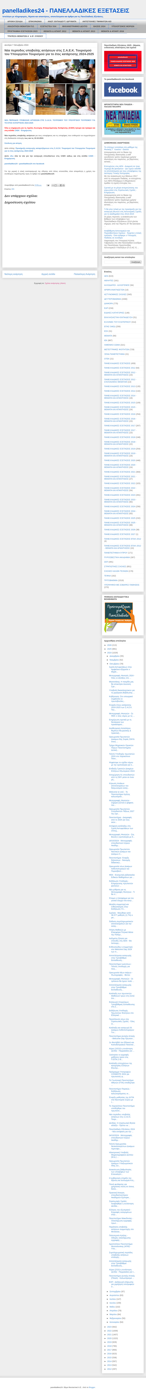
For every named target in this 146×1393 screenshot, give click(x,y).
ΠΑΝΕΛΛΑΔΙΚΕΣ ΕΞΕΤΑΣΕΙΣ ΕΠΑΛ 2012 (122, 539)
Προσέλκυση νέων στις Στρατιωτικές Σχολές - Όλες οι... (122, 1021)
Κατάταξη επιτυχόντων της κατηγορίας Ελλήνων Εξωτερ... (120, 1065)
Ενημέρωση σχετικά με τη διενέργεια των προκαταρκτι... (120, 722)
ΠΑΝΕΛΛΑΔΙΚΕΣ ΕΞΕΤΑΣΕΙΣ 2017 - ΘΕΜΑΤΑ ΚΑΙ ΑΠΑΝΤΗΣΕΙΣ (120, 431)
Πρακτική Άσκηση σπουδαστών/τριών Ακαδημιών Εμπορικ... (119, 1195)
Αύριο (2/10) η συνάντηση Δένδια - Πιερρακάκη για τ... (122, 1271)
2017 (109, 1350)
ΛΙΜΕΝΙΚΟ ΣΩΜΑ (112, 345)
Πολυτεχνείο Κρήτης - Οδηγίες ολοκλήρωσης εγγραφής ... (120, 1237)
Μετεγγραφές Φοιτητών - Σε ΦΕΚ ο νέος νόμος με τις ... (122, 714)
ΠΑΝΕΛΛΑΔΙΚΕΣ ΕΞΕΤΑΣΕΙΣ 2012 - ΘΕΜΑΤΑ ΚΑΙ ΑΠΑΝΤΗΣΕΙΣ (120, 373)
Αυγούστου (115, 1295)
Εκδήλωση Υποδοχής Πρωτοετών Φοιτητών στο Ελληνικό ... (121, 1012)
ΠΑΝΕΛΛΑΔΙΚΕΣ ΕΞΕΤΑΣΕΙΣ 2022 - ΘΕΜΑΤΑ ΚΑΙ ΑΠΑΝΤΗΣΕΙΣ (120, 489)
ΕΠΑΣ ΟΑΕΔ (109, 326)
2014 (109, 1361)
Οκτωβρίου (115, 664)
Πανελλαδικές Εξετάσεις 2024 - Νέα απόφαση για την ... (122, 1130)
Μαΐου (112, 1307)
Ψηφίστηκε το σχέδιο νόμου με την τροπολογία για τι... (121, 763)
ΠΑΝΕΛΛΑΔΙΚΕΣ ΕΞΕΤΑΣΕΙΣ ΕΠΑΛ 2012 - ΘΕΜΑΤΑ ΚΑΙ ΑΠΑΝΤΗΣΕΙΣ (122, 547)
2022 (109, 1331)
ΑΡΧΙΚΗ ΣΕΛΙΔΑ (15, 21)
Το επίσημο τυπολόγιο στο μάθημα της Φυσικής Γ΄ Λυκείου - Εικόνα (121, 148)
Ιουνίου (113, 1303)
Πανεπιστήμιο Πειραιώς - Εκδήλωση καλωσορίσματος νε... (120, 1091)
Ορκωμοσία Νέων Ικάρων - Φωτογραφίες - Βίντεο (121, 973)
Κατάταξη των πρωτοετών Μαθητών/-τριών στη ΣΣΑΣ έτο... (122, 995)
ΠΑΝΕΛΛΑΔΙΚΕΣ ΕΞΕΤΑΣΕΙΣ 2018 (119, 437)
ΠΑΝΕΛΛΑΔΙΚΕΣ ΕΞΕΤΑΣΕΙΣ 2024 (119, 506)
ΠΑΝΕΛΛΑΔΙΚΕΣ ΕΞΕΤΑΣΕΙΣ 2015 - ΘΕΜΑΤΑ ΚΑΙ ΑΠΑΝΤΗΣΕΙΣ (120, 408)
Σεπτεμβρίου (115, 1291)
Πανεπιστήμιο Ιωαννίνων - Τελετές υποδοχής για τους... (120, 966)
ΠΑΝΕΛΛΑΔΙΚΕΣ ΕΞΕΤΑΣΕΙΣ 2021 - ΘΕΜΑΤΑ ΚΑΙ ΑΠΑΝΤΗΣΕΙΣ (120, 477)
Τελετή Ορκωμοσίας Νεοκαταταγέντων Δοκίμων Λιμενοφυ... (121, 1146)
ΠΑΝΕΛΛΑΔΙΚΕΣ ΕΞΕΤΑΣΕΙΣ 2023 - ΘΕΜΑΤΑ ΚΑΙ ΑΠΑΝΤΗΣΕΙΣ (120, 500)
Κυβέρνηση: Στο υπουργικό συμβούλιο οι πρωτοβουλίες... (121, 698)
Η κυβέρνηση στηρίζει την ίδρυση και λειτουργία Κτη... (122, 1179)
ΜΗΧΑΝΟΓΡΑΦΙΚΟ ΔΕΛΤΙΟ (74, 26)
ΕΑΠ (106, 308)
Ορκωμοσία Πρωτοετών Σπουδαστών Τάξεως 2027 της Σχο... (121, 811)
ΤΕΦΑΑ (107, 576)
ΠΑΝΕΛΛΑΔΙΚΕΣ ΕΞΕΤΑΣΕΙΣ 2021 (119, 472)
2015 (109, 1357)
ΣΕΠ (106, 562)
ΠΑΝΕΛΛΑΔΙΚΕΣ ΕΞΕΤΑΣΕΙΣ (117, 363)
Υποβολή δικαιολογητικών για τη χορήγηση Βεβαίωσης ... (122, 691)
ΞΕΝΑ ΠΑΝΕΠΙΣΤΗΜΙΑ (114, 354)
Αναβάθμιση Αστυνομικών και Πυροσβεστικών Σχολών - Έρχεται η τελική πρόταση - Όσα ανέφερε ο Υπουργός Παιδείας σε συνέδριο (122, 234)
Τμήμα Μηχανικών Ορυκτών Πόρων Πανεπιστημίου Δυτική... (121, 747)
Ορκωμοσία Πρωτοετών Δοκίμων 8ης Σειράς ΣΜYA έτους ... (121, 739)
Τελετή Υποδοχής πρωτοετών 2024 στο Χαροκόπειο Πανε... (122, 756)
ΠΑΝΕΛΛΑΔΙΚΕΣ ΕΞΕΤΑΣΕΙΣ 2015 (119, 402)
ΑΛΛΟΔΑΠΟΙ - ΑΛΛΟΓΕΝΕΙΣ (117, 285)
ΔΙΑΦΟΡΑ (108, 303)
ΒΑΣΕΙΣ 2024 (99, 26)
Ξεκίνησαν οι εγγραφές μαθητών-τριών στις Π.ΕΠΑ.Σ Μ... (119, 1057)
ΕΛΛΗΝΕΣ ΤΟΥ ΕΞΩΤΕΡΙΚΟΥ (117, 322)
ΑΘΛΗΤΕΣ (108, 280)
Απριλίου (114, 1310)
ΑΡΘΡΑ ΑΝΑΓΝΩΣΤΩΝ (114, 290)
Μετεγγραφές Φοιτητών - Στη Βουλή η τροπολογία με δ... (122, 835)
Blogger (92, 1387)
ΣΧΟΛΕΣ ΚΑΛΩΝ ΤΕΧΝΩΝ (116, 571)
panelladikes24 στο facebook (31, 164)
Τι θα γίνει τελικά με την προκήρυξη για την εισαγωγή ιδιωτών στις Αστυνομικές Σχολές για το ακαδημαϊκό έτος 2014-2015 (123, 211)
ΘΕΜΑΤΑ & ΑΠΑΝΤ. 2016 (112, 31)
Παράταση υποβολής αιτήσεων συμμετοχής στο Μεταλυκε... (121, 1229)
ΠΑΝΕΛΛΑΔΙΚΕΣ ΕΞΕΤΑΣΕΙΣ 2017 (119, 425)
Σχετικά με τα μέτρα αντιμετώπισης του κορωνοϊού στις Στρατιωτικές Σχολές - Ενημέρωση (121, 190)
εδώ (11, 156)
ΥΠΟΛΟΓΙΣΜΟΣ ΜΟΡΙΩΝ (122, 26)
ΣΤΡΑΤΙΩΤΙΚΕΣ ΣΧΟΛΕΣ (115, 566)
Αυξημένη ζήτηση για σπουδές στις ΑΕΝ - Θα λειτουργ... (120, 940)
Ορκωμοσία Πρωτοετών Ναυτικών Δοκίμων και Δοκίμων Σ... (120, 851)
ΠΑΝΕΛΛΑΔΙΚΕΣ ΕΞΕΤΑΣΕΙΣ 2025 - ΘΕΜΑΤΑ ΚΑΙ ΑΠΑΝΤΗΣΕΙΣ (120, 523)
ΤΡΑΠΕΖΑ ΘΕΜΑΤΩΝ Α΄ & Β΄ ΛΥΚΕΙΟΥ (25, 36)
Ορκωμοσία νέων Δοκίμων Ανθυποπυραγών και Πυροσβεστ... (120, 868)
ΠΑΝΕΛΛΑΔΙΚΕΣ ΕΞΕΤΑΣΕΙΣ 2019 (119, 449)
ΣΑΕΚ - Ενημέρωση (23, 130)
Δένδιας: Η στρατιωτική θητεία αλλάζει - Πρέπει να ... (122, 1124)
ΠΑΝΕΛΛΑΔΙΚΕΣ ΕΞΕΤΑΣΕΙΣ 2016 (119, 414)
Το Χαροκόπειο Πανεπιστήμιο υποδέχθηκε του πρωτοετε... (122, 1108)
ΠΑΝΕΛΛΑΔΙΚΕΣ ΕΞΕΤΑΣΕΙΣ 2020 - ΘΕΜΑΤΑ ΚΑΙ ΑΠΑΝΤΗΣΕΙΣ (120, 466)
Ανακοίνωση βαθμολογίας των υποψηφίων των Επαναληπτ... (120, 1171)
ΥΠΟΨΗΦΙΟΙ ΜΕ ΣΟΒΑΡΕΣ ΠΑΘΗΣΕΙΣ (121, 585)
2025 (109, 649)
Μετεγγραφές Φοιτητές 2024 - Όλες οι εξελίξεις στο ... (122, 676)
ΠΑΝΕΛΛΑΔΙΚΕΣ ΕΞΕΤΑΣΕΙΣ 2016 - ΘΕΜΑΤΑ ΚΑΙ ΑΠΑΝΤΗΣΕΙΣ (120, 420)
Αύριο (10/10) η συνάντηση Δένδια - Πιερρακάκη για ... (121, 1049)
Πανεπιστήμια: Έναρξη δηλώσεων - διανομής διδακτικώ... (119, 860)
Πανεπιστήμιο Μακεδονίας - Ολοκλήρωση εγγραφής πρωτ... (121, 1220)
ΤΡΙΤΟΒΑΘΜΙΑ (111, 580)
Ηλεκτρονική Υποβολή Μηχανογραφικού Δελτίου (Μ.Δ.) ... (121, 1154)
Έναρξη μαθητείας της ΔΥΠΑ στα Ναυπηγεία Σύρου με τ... (121, 1099)
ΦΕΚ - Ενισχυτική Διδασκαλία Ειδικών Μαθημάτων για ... (122, 876)
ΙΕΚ (13, 189)
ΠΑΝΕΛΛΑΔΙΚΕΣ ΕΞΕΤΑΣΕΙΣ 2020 (119, 460)
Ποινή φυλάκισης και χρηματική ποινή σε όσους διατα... (121, 1186)
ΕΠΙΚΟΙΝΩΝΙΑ (35, 21)
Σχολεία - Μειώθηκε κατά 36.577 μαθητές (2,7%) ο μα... (121, 915)
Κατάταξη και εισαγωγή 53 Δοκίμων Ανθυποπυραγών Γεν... (121, 1030)
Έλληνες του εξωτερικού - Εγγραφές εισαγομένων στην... (120, 1212)
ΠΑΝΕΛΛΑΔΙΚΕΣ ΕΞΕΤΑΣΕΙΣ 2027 (119, 534)
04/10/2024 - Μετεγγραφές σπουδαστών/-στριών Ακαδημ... (120, 1137)
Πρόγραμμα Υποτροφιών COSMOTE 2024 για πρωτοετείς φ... (120, 1074)
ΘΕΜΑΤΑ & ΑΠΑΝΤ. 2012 (55, 31)
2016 (109, 1353)
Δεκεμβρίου (115, 656)
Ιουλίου (113, 1299)
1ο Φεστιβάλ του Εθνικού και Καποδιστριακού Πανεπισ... (122, 1043)
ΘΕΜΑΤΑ (108, 336)
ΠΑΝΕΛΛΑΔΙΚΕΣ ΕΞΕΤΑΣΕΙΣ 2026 (119, 529)
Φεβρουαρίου (116, 1318)
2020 (109, 1338)
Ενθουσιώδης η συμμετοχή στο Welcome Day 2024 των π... (121, 949)
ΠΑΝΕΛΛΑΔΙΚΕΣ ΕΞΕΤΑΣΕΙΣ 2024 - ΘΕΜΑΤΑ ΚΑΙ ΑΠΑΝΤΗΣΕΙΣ (120, 512)
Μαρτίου (113, 1314)
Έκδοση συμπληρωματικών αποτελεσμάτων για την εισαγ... (121, 923)
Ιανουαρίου (115, 1322)
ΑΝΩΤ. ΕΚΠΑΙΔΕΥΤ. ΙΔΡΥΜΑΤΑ (62, 21)
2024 (109, 653)
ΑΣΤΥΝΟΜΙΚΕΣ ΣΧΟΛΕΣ (115, 294)
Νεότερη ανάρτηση (13, 274)
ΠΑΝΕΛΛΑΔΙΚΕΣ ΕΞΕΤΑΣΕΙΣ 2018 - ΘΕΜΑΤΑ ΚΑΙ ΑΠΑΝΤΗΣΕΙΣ (120, 443)
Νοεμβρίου (114, 660)
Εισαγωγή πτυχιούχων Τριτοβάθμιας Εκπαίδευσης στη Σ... (122, 1004)
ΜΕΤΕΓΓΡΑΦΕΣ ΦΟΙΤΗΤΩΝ (116, 349)
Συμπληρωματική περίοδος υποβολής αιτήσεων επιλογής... (121, 1254)
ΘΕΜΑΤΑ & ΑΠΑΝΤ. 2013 (83, 31)
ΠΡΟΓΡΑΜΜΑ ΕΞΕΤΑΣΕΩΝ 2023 (22, 31)
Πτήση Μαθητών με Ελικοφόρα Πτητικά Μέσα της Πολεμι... (121, 932)
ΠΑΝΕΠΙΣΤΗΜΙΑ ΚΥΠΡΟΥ (115, 553)
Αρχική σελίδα (48, 274)
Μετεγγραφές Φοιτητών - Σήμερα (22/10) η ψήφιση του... (121, 802)
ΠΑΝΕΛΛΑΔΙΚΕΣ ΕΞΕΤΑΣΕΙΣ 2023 (119, 495)
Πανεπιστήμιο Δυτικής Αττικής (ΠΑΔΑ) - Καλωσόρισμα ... (122, 1277)
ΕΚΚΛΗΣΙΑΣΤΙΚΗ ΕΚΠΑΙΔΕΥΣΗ (118, 317)
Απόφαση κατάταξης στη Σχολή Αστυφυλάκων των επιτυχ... (121, 828)
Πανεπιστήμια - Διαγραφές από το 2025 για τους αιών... (120, 819)
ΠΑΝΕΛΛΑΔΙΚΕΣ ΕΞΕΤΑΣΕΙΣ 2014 (119, 391)
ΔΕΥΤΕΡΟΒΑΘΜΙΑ (112, 299)
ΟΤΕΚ (107, 359)
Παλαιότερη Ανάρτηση (84, 274)
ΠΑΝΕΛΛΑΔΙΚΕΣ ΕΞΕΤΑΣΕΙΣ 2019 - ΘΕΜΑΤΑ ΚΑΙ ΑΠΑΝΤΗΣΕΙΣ (120, 454)
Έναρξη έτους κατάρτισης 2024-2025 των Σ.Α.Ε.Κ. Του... (120, 707)
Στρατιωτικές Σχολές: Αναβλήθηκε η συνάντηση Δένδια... (121, 1203)
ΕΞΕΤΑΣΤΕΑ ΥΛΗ (48, 26)
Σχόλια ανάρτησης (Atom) (55, 283)
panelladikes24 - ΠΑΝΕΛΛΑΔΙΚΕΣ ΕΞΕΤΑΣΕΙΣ (65, 10)
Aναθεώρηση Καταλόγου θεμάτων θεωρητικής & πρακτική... (120, 730)
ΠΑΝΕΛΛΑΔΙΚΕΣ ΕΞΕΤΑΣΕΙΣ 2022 (119, 483)
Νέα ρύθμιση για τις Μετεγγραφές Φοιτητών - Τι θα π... (122, 891)
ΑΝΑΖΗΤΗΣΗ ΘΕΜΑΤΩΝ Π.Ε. (20, 26)
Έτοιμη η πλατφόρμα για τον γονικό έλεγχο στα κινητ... (121, 899)
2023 (109, 1327)
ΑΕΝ (106, 276)
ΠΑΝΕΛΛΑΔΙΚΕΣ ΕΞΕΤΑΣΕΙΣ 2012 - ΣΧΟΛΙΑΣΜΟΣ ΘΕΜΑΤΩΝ (120, 380)
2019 (109, 1342)
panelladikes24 (11, 164)
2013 (109, 1365)
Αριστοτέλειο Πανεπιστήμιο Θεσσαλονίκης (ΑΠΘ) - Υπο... (121, 1246)
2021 (109, 1334)
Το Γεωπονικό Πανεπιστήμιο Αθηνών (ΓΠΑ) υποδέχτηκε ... (122, 1082)
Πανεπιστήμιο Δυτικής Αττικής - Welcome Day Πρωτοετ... (122, 1037)
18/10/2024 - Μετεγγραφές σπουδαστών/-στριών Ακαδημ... (120, 843)
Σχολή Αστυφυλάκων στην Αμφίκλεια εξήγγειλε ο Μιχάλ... (120, 669)
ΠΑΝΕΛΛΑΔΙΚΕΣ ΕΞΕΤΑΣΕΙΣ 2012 (119, 368)
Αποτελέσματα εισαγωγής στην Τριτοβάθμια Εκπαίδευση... (120, 957)
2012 (109, 1369)
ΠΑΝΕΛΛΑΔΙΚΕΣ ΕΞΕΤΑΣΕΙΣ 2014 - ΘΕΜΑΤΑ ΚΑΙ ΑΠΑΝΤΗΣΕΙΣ (120, 396)
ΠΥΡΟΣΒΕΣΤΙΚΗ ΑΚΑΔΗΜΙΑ (117, 557)
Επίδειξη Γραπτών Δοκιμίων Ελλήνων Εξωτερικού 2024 (121, 770)
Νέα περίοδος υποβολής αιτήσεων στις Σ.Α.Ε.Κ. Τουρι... (120, 1116)
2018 (109, 1346)
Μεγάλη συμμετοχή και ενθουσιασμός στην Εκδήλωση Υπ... (119, 906)
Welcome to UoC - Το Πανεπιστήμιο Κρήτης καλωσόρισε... (119, 794)
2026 (109, 645)
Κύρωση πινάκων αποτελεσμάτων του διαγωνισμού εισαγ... (119, 785)
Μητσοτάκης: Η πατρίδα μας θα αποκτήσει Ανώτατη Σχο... (121, 684)
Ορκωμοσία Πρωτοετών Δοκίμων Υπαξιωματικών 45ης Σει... (121, 1163)
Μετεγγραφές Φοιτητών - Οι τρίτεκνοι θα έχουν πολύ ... (121, 980)
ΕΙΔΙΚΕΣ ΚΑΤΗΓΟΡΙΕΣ (114, 313)
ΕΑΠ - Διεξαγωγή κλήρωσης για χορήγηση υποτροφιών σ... (121, 1284)
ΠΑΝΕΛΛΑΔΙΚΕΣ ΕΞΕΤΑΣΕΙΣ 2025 (119, 518)
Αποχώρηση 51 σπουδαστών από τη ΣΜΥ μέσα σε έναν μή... (121, 777)
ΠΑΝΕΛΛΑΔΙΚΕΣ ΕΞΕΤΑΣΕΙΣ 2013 (119, 386)
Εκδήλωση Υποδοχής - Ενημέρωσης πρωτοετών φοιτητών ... (121, 883)
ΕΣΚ (106, 331)
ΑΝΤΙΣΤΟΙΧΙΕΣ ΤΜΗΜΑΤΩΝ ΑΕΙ (96, 21)
